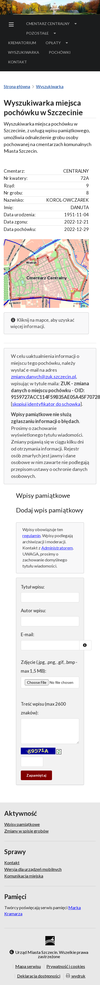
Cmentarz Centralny (52, 23)
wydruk (76, 976)
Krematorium (22, 42)
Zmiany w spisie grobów (26, 830)
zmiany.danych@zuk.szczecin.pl (43, 376)
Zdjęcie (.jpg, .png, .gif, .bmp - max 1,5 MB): (49, 666)
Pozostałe (41, 33)
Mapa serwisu (28, 966)
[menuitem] (12, 24)
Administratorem (57, 547)
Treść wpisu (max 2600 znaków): (43, 708)
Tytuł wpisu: (33, 587)
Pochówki (61, 53)
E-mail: (27, 634)
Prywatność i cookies (65, 966)
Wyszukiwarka (23, 52)
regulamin (31, 535)
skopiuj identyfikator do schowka (46, 404)
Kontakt (17, 62)
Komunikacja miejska (23, 875)
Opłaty (57, 42)
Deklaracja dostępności (38, 976)
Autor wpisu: (33, 610)
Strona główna (17, 86)
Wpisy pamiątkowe (22, 824)
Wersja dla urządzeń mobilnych (33, 869)
